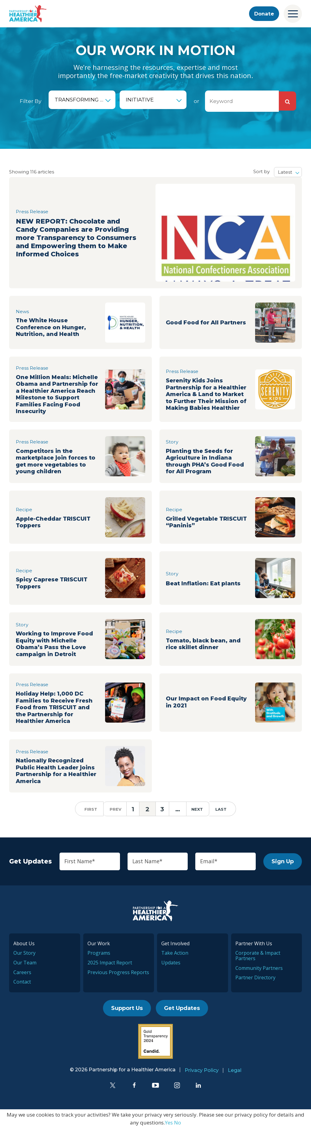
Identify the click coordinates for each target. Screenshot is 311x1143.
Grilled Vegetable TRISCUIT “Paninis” (196, 532)
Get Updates (182, 1023)
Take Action (174, 968)
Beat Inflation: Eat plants (205, 593)
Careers (22, 987)
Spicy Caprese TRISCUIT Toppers (54, 594)
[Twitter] (112, 1100)
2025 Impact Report (109, 977)
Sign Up (283, 876)
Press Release (32, 203)
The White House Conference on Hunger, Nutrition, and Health (53, 327)
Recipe (24, 520)
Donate (263, 13)
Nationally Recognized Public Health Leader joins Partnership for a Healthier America (58, 785)
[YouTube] (155, 1100)
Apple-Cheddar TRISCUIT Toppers (55, 532)
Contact (22, 996)
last (225, 823)
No (177, 1137)
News (22, 310)
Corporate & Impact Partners (257, 971)
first (87, 823)
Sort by (261, 171)
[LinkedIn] (198, 1100)
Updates (170, 977)
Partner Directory (255, 992)
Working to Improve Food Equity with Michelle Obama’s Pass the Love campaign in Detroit (57, 655)
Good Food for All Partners (194, 322)
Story (172, 451)
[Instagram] (177, 1100)
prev (112, 823)
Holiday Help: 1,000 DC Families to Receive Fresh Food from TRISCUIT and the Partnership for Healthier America (56, 720)
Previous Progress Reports (118, 987)
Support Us (127, 1023)
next (201, 823)
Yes (169, 1137)
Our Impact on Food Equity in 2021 (198, 714)
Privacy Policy (202, 1085)
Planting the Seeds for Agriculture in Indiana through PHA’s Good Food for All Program (207, 472)
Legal (234, 1085)
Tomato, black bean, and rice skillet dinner (205, 655)
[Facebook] (134, 1100)
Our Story (24, 968)
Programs (98, 968)
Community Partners (259, 983)
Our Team (24, 977)
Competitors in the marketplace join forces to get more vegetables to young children (54, 472)
